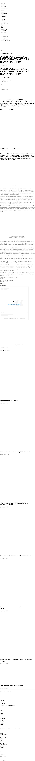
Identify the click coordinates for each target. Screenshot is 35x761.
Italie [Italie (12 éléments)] (20, 103)
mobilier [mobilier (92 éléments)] (27, 103)
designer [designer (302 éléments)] (7, 101)
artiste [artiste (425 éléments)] (21, 100)
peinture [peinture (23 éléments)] (13, 105)
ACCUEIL (3, 3)
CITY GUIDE (3, 15)
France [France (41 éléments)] (3, 103)
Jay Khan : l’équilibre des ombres (9, 400)
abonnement (2, 712)
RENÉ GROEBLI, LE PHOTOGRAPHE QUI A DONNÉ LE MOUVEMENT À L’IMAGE (14, 503)
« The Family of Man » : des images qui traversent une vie (15, 452)
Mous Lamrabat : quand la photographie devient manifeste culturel (16, 607)
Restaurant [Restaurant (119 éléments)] (3, 106)
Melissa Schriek (5, 53)
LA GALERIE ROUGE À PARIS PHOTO (9, 148)
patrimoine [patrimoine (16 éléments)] (9, 105)
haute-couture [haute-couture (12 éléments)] (11, 103)
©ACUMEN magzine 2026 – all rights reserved (8, 705)
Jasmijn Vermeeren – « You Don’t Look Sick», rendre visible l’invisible (16, 660)
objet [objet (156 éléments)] (1, 105)
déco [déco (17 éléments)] (15, 101)
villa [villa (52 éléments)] (19, 106)
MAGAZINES (3, 16)
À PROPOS (2, 747)
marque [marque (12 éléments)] (23, 103)
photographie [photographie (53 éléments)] (27, 105)
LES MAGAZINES (3, 744)
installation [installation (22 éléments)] (17, 103)
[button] (17, 44)
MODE (2, 10)
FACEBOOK (2, 716)
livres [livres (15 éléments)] (21, 103)
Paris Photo (10, 53)
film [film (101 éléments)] (1, 103)
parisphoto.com (2, 283)
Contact (1, 713)
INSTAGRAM (2, 703)
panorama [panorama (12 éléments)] (4, 105)
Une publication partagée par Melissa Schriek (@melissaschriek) (14, 318)
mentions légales (3, 714)
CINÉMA (2, 12)
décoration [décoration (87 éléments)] (18, 101)
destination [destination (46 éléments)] (12, 101)
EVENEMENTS (3, 741)
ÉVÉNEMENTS (4, 13)
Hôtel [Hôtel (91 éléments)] (14, 103)
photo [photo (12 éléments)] (15, 105)
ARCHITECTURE (4, 7)
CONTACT (2, 746)
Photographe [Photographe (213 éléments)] (20, 105)
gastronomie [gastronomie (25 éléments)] (7, 103)
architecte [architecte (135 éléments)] (8, 100)
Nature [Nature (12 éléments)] (33, 103)
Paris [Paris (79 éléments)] (7, 105)
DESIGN (2, 20)
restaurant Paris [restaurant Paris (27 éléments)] (9, 106)
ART (2, 9)
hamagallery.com (3, 285)
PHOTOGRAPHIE (4, 6)
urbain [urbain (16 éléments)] (17, 106)
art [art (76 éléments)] (17, 100)
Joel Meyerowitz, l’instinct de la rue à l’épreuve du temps (15, 555)
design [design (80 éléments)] (2, 101)
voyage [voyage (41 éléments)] (21, 106)
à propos (1, 710)
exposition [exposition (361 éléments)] (25, 101)
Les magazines (2, 700)
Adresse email (2, 754)
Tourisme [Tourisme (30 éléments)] (14, 106)
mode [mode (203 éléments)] (30, 103)
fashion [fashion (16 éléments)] (30, 101)
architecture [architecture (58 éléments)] (14, 100)
